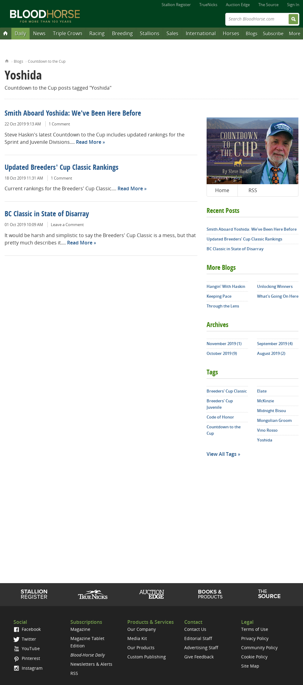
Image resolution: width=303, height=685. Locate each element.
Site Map (250, 666)
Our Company (141, 629)
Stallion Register (176, 4)
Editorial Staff (198, 638)
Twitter (24, 639)
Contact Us (195, 629)
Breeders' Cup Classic (227, 391)
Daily (20, 33)
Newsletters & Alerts (91, 664)
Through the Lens (223, 306)
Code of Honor (220, 417)
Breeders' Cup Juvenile (220, 404)
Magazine (80, 629)
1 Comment (59, 124)
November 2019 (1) (224, 343)
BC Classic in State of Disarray (47, 214)
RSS (253, 190)
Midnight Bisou (271, 410)
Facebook (27, 629)
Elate (262, 391)
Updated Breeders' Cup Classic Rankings (61, 168)
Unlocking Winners (275, 286)
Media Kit (137, 638)
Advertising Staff (201, 647)
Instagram (28, 668)
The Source (268, 4)
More (294, 33)
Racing (97, 33)
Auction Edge (238, 4)
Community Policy (259, 647)
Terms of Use (254, 629)
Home (7, 60)
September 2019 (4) (275, 343)
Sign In (293, 4)
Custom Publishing (146, 657)
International (201, 33)
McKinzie (265, 401)
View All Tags (222, 454)
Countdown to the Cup (46, 61)
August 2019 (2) (271, 353)
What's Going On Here (277, 296)
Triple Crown (67, 33)
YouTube (26, 648)
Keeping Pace (219, 296)
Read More (88, 142)
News (39, 33)
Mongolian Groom (274, 420)
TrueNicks (208, 4)
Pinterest (26, 658)
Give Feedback (199, 657)
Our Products (141, 647)
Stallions (149, 33)
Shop (210, 594)
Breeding (122, 33)
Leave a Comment (67, 224)
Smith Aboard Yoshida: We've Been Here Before (73, 113)
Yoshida (264, 440)
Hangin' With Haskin (226, 286)
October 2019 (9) (222, 353)
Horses (231, 33)
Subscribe (273, 33)
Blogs (251, 33)
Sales (172, 33)
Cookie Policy (254, 657)
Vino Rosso (267, 430)
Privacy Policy (254, 638)
